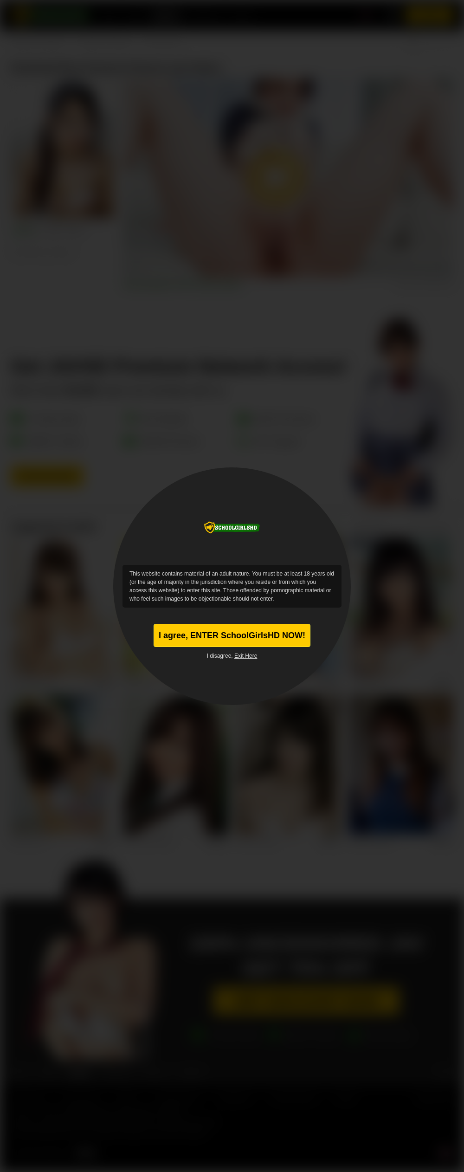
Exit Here (245, 656)
